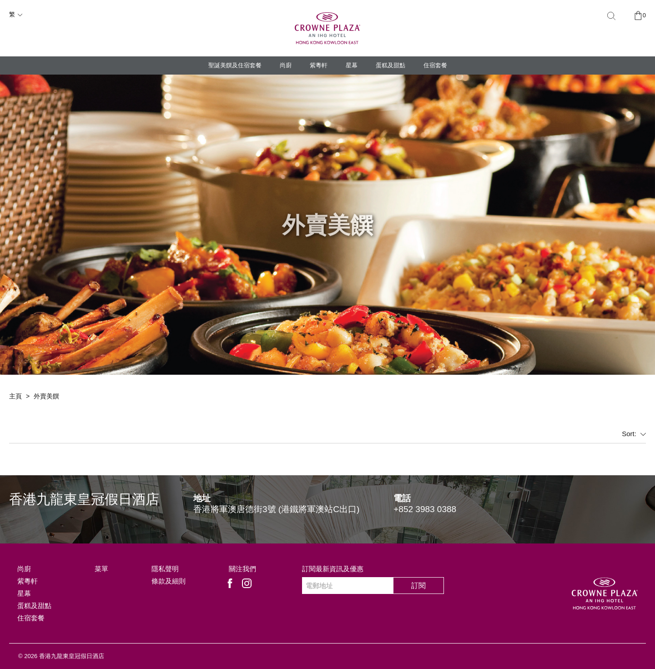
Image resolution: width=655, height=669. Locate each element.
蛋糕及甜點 (390, 65)
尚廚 (286, 65)
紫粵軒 (319, 65)
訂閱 (418, 585)
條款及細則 (168, 581)
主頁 (15, 396)
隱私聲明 (165, 569)
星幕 (352, 65)
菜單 (101, 569)
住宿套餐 (435, 65)
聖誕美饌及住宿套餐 (235, 65)
